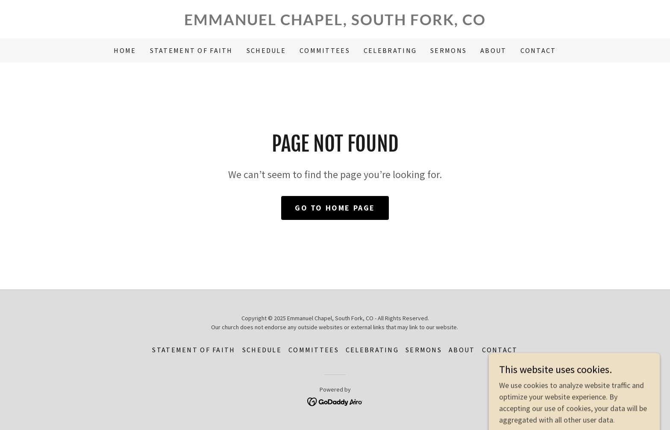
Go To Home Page (335, 208)
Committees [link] (325, 50)
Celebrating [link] (390, 50)
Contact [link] (538, 50)
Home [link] (125, 50)
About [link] (493, 50)
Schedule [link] (266, 50)
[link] (335, 22)
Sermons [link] (448, 50)
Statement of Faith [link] (191, 50)
